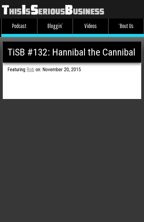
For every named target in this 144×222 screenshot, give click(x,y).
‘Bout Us (126, 26)
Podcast (19, 26)
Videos (90, 26)
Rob (30, 69)
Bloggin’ (55, 26)
